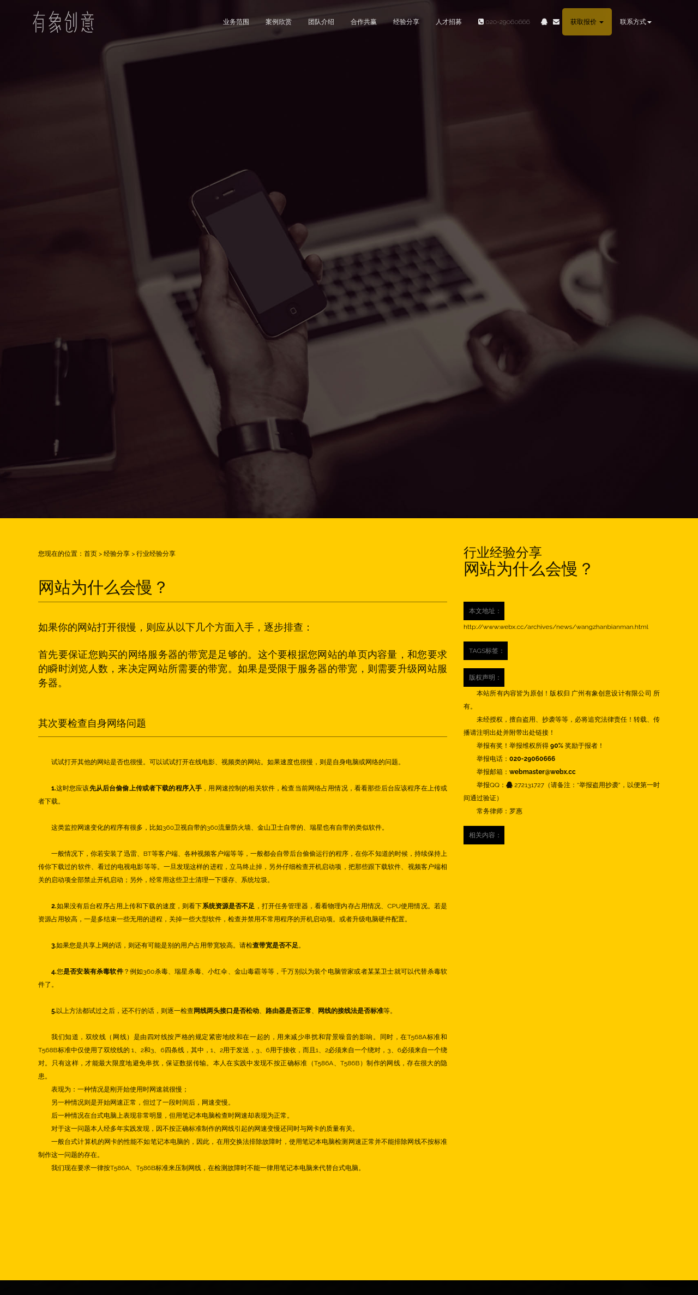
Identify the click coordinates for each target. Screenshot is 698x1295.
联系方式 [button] (636, 22)
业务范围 (236, 22)
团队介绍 (321, 22)
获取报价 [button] (587, 22)
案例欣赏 (279, 22)
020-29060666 (499, 21)
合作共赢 (364, 22)
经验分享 (406, 22)
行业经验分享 (156, 553)
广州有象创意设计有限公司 (611, 693)
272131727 (525, 785)
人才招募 (449, 22)
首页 (90, 553)
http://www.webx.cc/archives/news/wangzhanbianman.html (556, 627)
